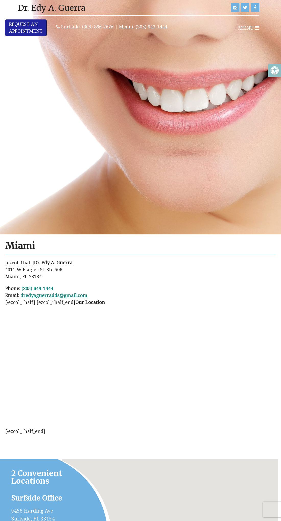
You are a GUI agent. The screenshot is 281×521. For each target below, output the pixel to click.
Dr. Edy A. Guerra (51, 8)
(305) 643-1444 (37, 288)
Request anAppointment (26, 27)
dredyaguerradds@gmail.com (53, 295)
